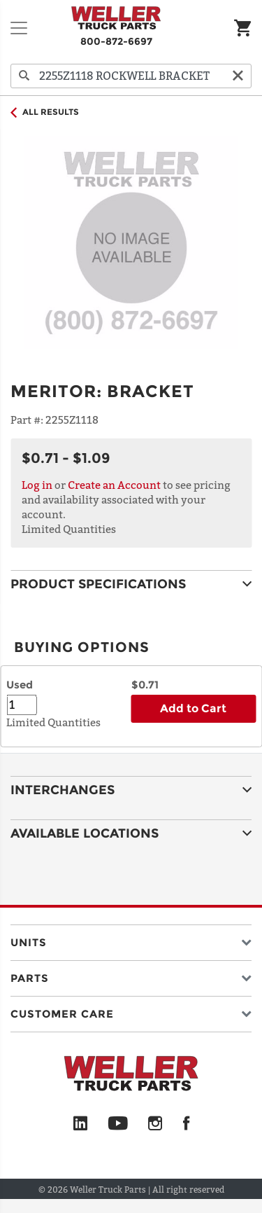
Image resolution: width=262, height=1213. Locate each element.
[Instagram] (155, 1124)
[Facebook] (186, 1124)
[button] (131, 939)
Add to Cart (193, 708)
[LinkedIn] (80, 1124)
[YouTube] (118, 1124)
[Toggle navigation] (19, 28)
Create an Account (114, 484)
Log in (37, 484)
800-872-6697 (116, 41)
